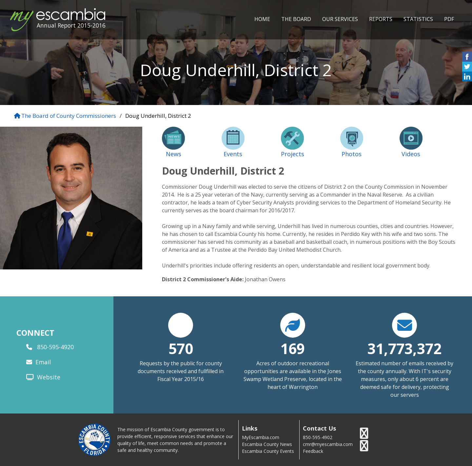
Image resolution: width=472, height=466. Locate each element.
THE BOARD (296, 19)
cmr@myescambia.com (328, 444)
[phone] (30, 347)
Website (48, 377)
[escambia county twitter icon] (364, 433)
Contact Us (319, 428)
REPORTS (380, 19)
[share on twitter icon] (467, 70)
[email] (30, 362)
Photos (352, 154)
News (173, 154)
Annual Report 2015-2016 (71, 25)
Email (43, 362)
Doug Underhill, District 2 (158, 115)
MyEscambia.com (260, 437)
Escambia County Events (268, 451)
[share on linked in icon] (467, 79)
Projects (292, 154)
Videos (411, 154)
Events (233, 154)
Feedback (313, 451)
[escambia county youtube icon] (364, 446)
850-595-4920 (55, 347)
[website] (30, 377)
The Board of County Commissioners (68, 115)
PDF (449, 19)
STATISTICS (418, 19)
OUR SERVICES (340, 19)
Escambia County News (267, 444)
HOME (262, 19)
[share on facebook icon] (467, 60)
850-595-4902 (317, 437)
